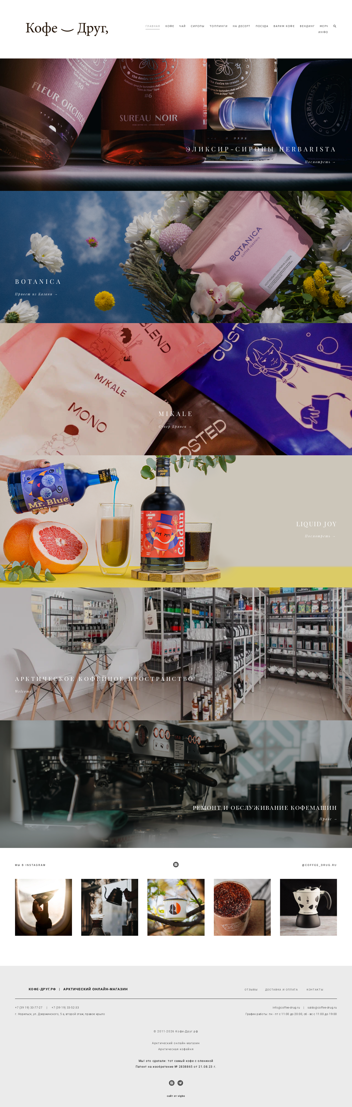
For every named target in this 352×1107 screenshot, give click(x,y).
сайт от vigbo (176, 1096)
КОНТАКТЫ (315, 989)
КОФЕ (183, 28)
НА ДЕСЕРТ (255, 28)
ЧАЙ (196, 28)
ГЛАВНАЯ (166, 28)
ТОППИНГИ (232, 28)
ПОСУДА (275, 28)
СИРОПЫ (211, 28)
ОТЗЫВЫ (251, 989)
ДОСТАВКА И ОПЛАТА (281, 989)
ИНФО (323, 34)
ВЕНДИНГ (320, 28)
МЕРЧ (309, 34)
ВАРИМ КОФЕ (297, 28)
